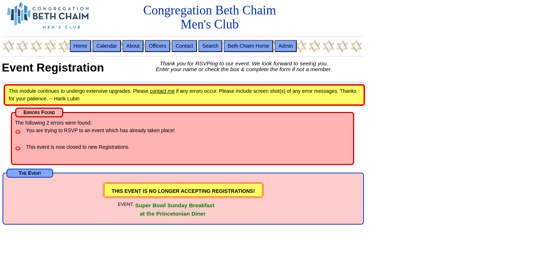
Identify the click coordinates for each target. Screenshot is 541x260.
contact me (162, 91)
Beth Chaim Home (248, 46)
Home (80, 46)
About (133, 46)
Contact (184, 46)
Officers (157, 46)
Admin (286, 46)
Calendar (106, 46)
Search (210, 46)
